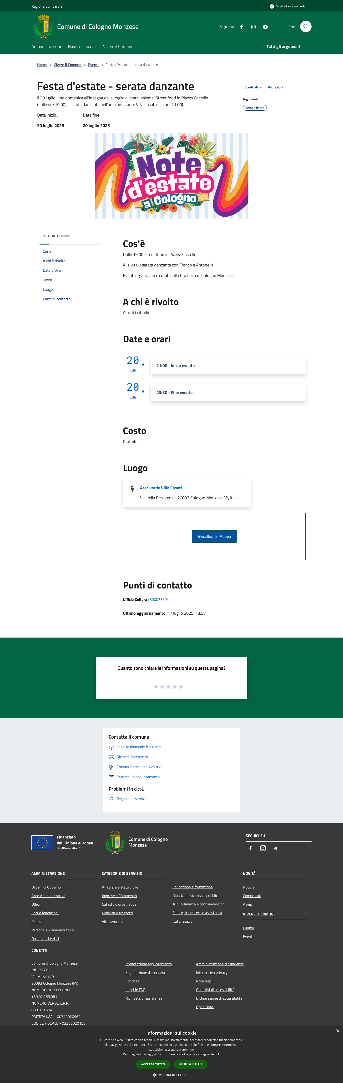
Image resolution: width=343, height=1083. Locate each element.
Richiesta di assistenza (144, 998)
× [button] (337, 1031)
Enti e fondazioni (45, 913)
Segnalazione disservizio (145, 972)
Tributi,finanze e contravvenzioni (199, 904)
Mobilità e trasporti (117, 913)
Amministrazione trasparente (220, 964)
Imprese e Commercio (119, 896)
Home (42, 64)
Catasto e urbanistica (119, 904)
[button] (171, 1075)
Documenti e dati (45, 938)
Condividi (254, 87)
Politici (36, 921)
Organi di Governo (46, 887)
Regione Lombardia (46, 6)
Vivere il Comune (68, 64)
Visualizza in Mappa (214, 536)
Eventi (93, 64)
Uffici (35, 904)
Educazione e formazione (192, 887)
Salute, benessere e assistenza (197, 912)
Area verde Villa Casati (161, 488)
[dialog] (171, 1054)
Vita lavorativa (114, 921)
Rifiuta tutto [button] (190, 1064)
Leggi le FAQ (136, 989)
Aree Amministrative (48, 896)
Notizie (248, 887)
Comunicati (252, 896)
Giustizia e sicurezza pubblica (196, 895)
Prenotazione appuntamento (149, 964)
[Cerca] (306, 26)
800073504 (159, 599)
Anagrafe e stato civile (120, 887)
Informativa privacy (211, 972)
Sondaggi (133, 981)
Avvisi (248, 904)
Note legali (204, 981)
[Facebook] (239, 26)
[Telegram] (263, 26)
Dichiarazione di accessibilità (219, 998)
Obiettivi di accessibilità (215, 989)
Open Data (205, 1007)
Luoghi (248, 928)
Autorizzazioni (184, 921)
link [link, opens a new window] (217, 1054)
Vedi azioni (278, 87)
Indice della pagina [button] (56, 236)
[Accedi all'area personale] (287, 6)
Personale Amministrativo (52, 930)
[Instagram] (251, 26)
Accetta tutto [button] (153, 1064)
